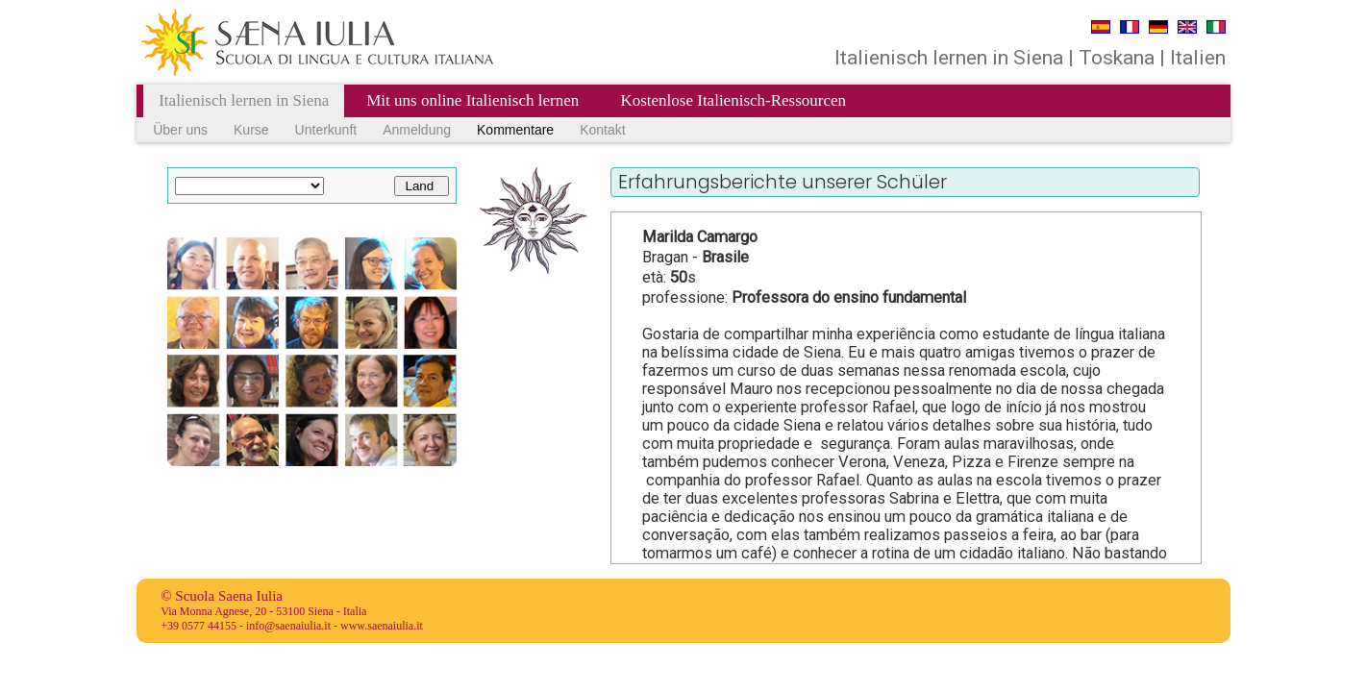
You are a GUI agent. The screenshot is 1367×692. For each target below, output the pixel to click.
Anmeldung (417, 129)
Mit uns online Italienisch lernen (474, 100)
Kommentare (515, 129)
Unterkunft (326, 129)
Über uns (180, 129)
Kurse (251, 129)
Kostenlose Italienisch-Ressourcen (733, 100)
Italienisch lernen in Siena (244, 100)
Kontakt (602, 129)
